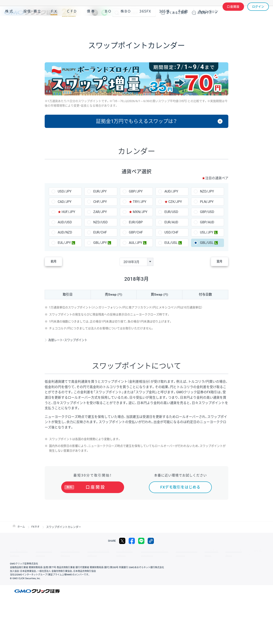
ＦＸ (53, 24)
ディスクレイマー (167, 552)
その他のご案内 (62, 552)
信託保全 (189, 552)
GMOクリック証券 (40, 12)
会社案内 (223, 552)
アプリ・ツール (237, 24)
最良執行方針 (110, 552)
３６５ (164, 24)
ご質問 (176, 12)
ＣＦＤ (72, 24)
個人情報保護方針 (87, 552)
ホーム (21, 528)
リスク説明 (206, 552)
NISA (264, 24)
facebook (132, 543)
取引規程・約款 (18, 552)
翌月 (216, 262)
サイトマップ (39, 552)
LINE (104, 13)
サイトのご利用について (137, 552)
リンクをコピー (151, 543)
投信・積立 (32, 24)
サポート (207, 12)
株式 (9, 24)
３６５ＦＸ (145, 24)
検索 (117, 12)
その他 (183, 24)
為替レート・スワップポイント (71, 340)
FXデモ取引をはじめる (180, 487)
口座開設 (233, 12)
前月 (57, 262)
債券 (91, 24)
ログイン (258, 12)
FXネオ (36, 528)
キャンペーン (208, 24)
